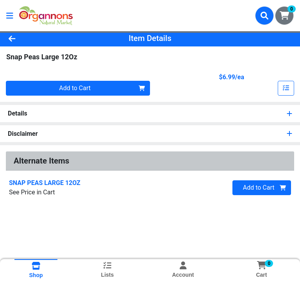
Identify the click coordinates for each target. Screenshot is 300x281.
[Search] (264, 15)
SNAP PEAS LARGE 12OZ (44, 183)
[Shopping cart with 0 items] (284, 15)
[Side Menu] (9, 15)
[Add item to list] (286, 88)
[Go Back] (42, 38)
